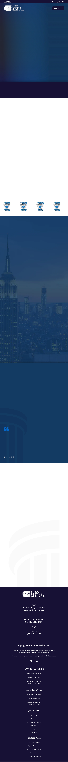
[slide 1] (7, 457)
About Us (34, 715)
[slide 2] (9, 457)
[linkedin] (37, 661)
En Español (7, 2)
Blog (34, 729)
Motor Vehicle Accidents (34, 749)
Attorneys (34, 726)
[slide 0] (4, 457)
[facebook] (34, 661)
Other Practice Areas (34, 756)
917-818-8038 (36, 694)
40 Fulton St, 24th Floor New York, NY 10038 (34, 682)
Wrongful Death (34, 753)
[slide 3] (11, 457)
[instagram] (30, 661)
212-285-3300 (36, 674)
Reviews (34, 719)
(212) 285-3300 (58, 2)
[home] (34, 594)
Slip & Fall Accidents (34, 746)
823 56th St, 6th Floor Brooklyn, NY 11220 (34, 703)
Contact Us (34, 732)
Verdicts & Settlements (34, 722)
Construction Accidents (34, 742)
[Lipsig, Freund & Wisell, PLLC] (14, 8)
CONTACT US (58, 8)
